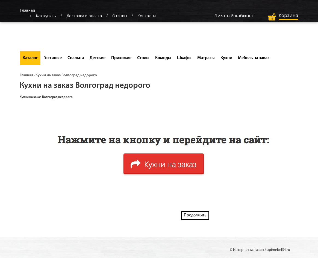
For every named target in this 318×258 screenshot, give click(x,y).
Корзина (288, 15)
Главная (26, 75)
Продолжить (195, 215)
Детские (97, 58)
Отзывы (119, 15)
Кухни (226, 58)
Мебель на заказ (253, 58)
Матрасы (206, 58)
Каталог (30, 58)
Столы (143, 58)
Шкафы (184, 58)
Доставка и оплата (84, 15)
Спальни (75, 58)
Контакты (146, 15)
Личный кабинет (234, 15)
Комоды (163, 58)
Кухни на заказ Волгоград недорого (66, 75)
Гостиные (52, 58)
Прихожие (121, 58)
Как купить (46, 15)
